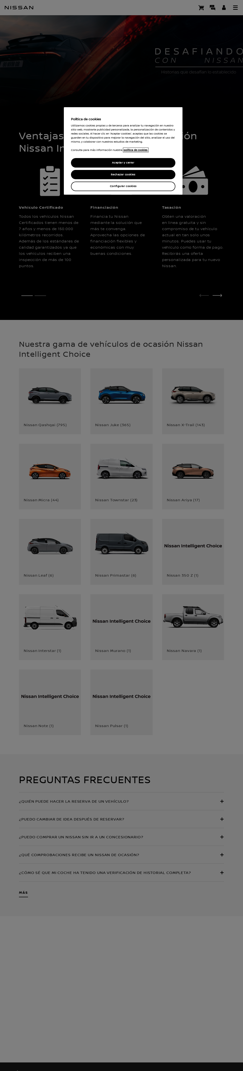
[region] (123, 151)
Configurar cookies (123, 186)
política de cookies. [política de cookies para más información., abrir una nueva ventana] (136, 150)
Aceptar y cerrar (123, 162)
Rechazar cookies (123, 174)
